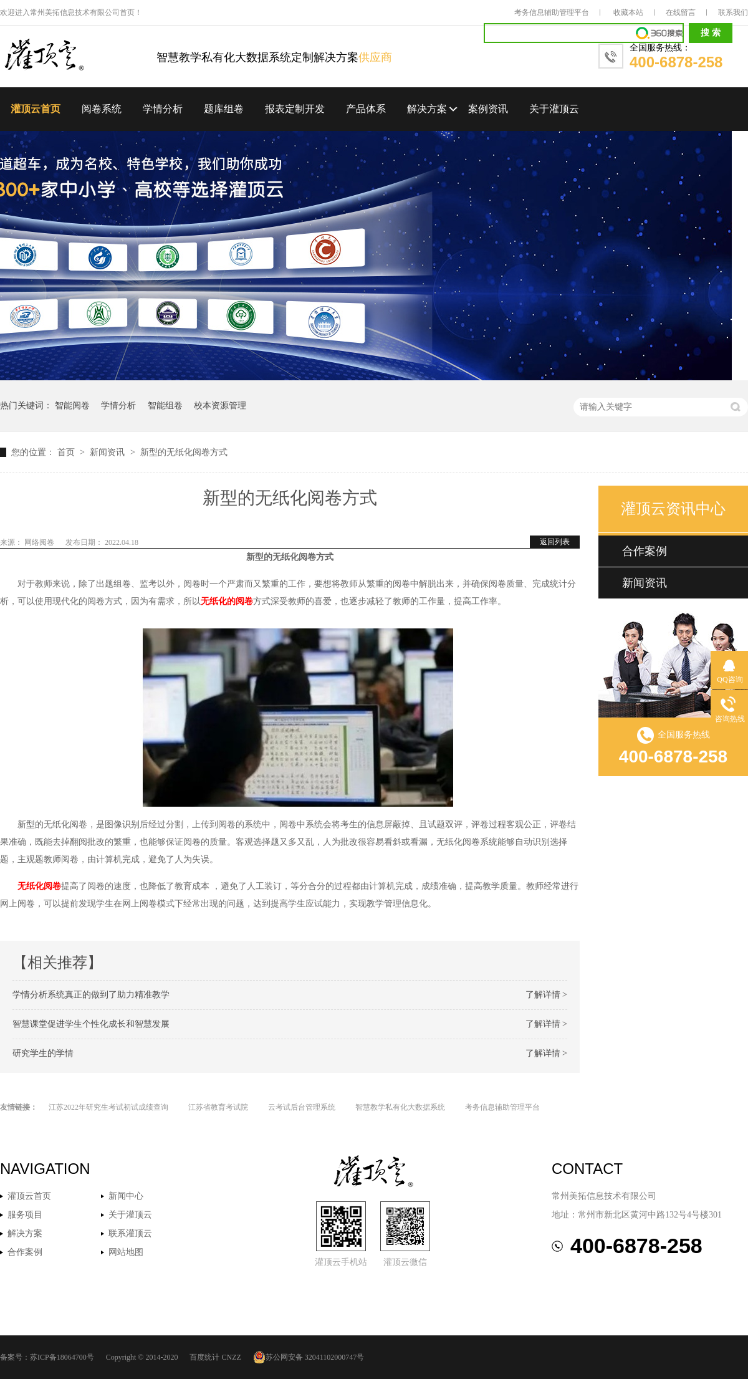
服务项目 (24, 1214)
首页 (67, 452)
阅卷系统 (102, 108)
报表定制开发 (295, 108)
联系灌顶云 (130, 1233)
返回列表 (555, 541)
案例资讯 (488, 108)
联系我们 (733, 12)
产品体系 (366, 108)
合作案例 (644, 551)
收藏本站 (628, 12)
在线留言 (681, 12)
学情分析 (163, 108)
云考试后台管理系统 (301, 1107)
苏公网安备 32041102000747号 (309, 1357)
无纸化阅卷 (39, 886)
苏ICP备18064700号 (62, 1357)
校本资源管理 (220, 405)
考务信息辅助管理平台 (551, 12)
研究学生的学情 (43, 1053)
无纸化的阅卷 (227, 601)
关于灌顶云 (554, 108)
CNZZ (231, 1357)
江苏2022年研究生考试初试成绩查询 (108, 1107)
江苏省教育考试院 (218, 1107)
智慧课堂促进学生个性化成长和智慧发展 (91, 1024)
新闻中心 (125, 1196)
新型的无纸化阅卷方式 (184, 452)
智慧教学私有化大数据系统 (400, 1107)
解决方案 (427, 108)
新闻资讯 (108, 452)
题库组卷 (224, 108)
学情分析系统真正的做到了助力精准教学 (91, 994)
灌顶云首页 (35, 108)
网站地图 (125, 1252)
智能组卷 (165, 405)
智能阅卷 (72, 405)
